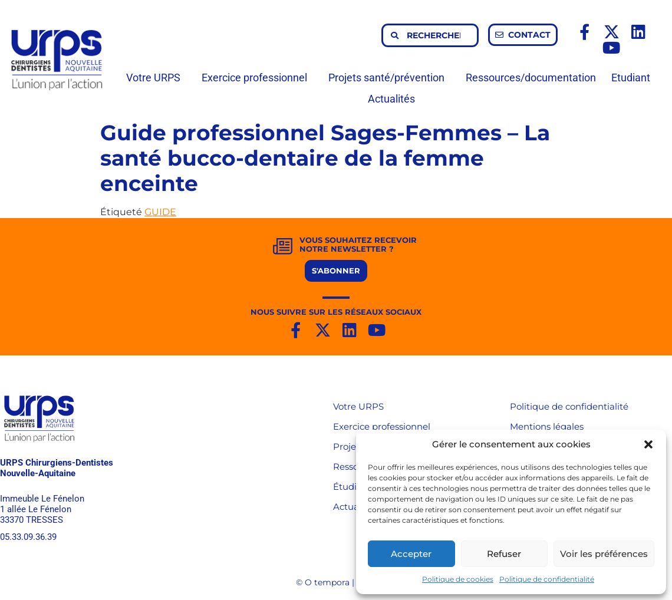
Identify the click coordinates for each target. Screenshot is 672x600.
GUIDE (160, 211)
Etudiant (633, 77)
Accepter (411, 553)
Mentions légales (547, 426)
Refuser (504, 553)
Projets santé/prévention (389, 77)
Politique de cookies (457, 579)
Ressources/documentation (531, 77)
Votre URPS (156, 77)
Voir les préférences (604, 553)
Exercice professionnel (257, 77)
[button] (648, 444)
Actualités (391, 99)
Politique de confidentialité (546, 579)
